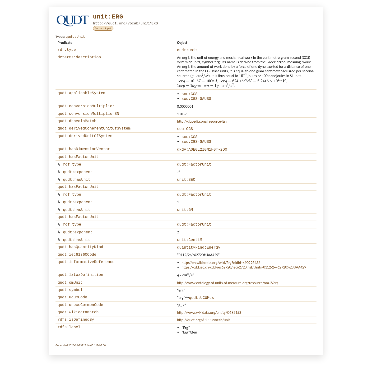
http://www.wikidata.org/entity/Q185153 (209, 331)
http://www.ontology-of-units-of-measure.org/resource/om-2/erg (227, 298)
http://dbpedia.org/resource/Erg (202, 125)
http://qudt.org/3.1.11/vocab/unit (203, 339)
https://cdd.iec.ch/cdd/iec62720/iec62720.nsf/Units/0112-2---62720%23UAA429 (243, 282)
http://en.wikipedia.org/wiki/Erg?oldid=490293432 (220, 278)
